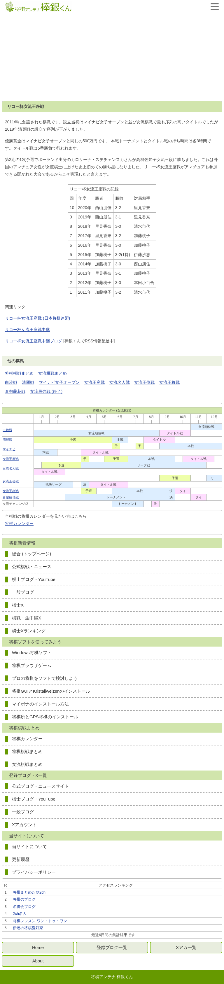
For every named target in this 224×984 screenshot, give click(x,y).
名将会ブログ (24, 906)
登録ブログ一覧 (112, 947)
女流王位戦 (144, 382)
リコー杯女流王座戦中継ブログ (33, 341)
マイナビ (9, 449)
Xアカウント (24, 824)
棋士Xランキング (29, 630)
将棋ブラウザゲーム (31, 665)
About (37, 960)
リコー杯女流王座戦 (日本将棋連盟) (37, 318)
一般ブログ (23, 592)
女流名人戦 (119, 382)
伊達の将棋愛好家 (28, 928)
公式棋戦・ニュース (31, 566)
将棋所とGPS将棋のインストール (45, 716)
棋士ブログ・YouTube (33, 579)
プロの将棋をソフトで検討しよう (45, 678)
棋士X (18, 605)
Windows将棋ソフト (32, 652)
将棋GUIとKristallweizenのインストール (51, 691)
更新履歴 (20, 859)
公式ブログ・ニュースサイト (40, 786)
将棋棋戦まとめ (19, 373)
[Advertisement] (112, 57)
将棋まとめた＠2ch (29, 892)
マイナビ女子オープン (59, 382)
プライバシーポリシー (34, 872)
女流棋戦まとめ (52, 373)
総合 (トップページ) (31, 553)
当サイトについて (29, 846)
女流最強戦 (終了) (46, 391)
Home (38, 947)
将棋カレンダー (19, 523)
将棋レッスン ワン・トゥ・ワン (40, 921)
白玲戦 (11, 382)
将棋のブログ (24, 899)
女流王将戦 (169, 382)
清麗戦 (28, 382)
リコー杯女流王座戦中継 (27, 329)
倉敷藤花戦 (15, 391)
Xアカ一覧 (186, 947)
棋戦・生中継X (26, 617)
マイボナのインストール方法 (40, 703)
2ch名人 (20, 913)
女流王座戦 (94, 382)
